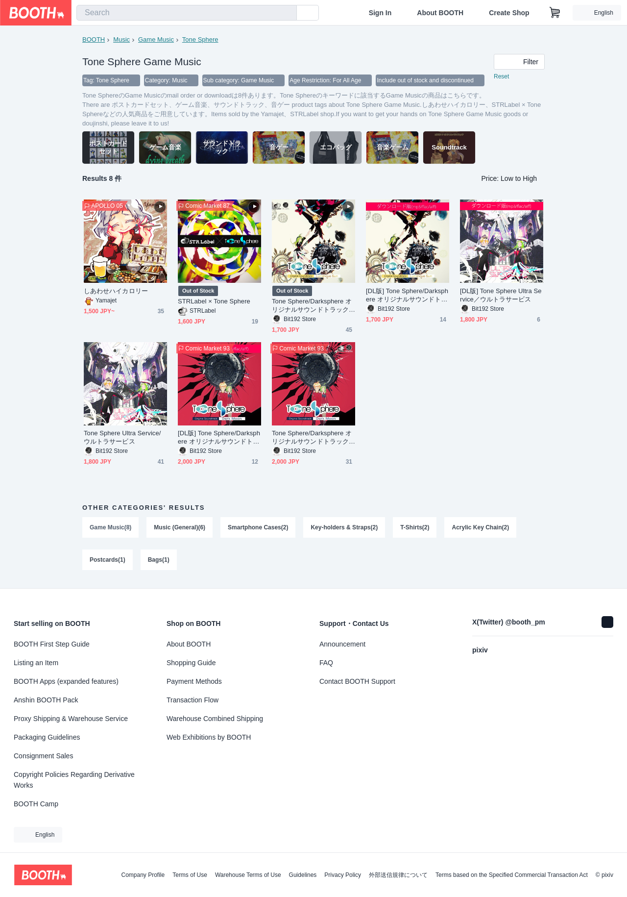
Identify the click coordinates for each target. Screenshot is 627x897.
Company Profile (143, 875)
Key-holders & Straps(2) (344, 527)
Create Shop (509, 12)
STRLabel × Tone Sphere (214, 301)
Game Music (156, 39)
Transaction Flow (192, 700)
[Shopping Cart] (555, 12)
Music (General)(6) (179, 527)
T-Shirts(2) (414, 527)
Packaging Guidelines (47, 737)
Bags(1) (158, 559)
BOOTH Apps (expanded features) (66, 681)
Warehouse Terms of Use (248, 875)
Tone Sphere (200, 39)
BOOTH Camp (36, 804)
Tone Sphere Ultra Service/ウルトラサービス (122, 437)
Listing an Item (36, 663)
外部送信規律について (398, 875)
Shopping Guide (191, 663)
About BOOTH (440, 12)
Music (121, 39)
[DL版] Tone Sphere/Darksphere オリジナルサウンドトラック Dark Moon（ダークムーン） (219, 437)
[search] (287, 13)
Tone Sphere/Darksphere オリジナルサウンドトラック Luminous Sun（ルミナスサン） (313, 306)
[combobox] (186, 13)
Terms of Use (189, 875)
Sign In (380, 12)
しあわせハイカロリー (116, 291)
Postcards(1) (107, 559)
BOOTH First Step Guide (52, 644)
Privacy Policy (342, 875)
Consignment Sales (43, 756)
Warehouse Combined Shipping (215, 719)
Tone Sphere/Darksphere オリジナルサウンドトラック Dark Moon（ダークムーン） (313, 437)
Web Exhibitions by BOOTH (209, 737)
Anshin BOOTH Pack (46, 700)
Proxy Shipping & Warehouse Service (71, 719)
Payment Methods (194, 681)
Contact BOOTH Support (357, 681)
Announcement (342, 644)
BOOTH (93, 39)
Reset (501, 76)
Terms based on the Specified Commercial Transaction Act (511, 875)
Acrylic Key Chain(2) (480, 527)
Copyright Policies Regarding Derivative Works (74, 780)
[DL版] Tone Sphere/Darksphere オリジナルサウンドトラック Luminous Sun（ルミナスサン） (407, 295)
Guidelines (303, 875)
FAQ (326, 663)
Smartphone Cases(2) (258, 527)
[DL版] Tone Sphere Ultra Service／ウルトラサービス (501, 295)
